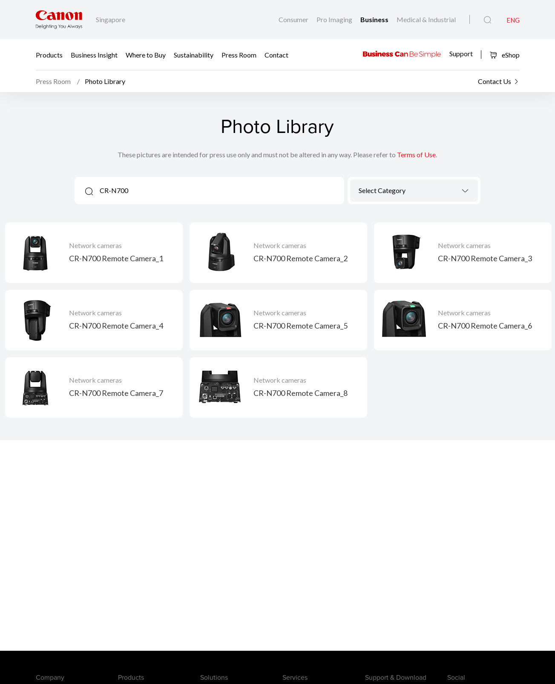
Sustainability (193, 54)
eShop (504, 55)
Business (375, 19)
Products (49, 54)
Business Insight (94, 54)
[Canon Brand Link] (59, 19)
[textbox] (414, 190)
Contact (276, 54)
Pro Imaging (335, 19)
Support (461, 53)
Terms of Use (416, 154)
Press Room (238, 54)
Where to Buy (146, 54)
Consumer (294, 19)
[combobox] (414, 190)
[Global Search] (487, 20)
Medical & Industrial (426, 19)
